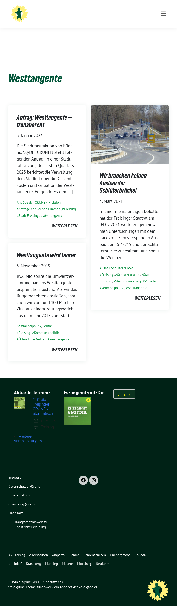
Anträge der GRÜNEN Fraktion (39, 195)
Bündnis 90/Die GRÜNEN (75, 9)
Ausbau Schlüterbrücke (116, 261)
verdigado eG (88, 580)
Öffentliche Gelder (32, 332)
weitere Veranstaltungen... (29, 431)
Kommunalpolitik (29, 319)
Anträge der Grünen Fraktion (39, 202)
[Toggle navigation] (163, 33)
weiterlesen (64, 218)
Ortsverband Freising (70, 16)
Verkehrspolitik (112, 280)
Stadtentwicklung (128, 274)
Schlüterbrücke (128, 267)
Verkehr (150, 274)
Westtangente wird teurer (46, 248)
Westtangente (53, 208)
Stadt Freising (28, 208)
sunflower (44, 580)
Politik (47, 319)
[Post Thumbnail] (130, 126)
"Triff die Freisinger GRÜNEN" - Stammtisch (43, 399)
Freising (70, 202)
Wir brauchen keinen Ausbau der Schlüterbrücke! (123, 176)
